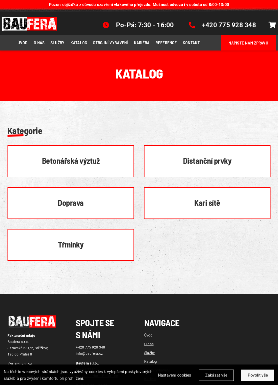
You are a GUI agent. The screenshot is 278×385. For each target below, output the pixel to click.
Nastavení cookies (174, 378)
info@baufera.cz (89, 354)
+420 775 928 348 (90, 347)
